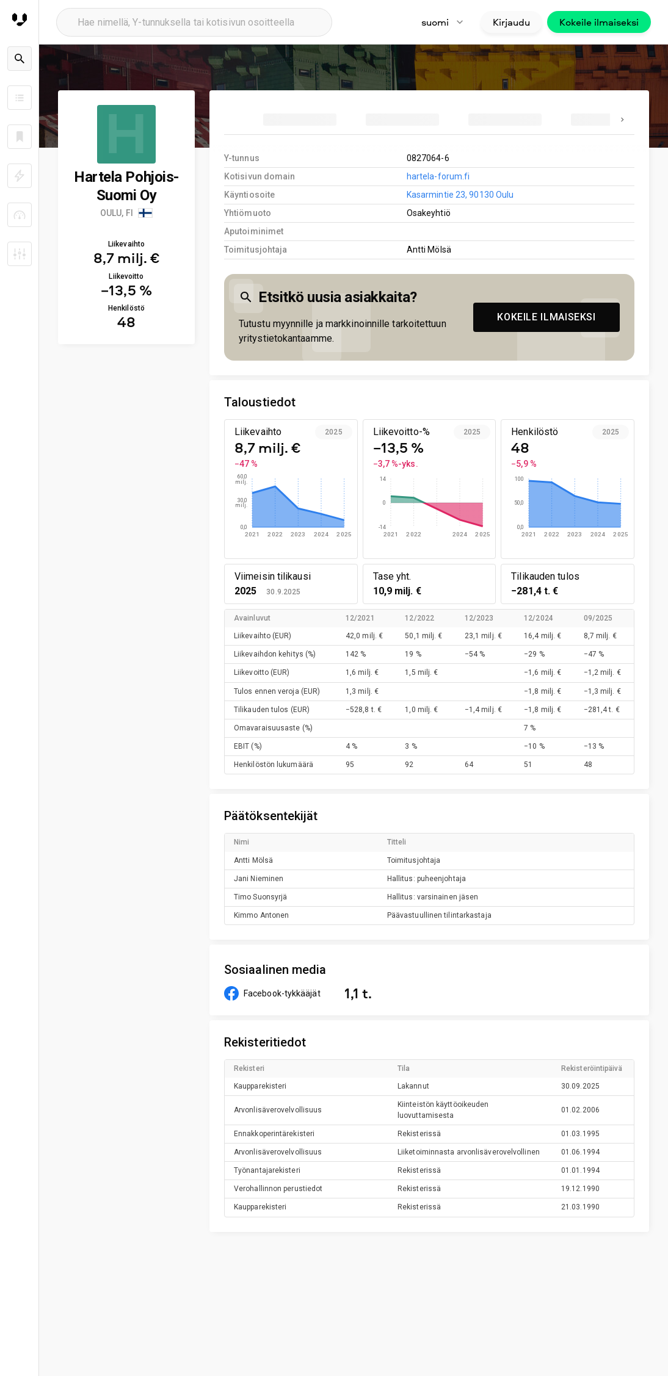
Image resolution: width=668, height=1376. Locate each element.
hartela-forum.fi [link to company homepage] (438, 176)
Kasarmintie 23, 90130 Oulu (460, 195)
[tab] (300, 119)
